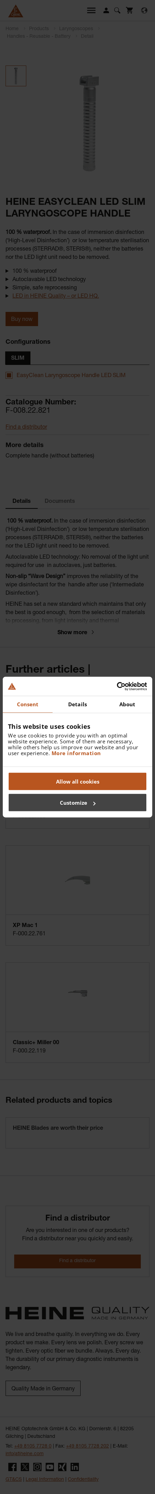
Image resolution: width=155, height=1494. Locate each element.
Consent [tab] (28, 704)
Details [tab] (77, 704)
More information (76, 752)
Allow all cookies (77, 781)
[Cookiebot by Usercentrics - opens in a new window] (116, 686)
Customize (77, 802)
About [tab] (127, 704)
